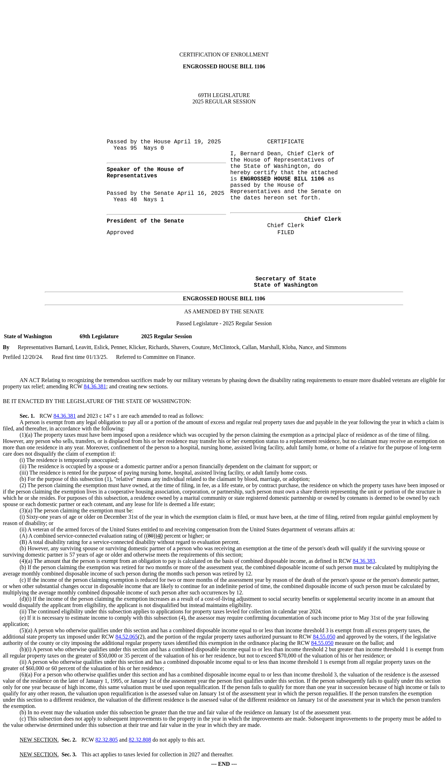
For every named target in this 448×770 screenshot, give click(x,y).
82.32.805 (107, 740)
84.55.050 (324, 637)
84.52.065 (126, 637)
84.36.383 (364, 561)
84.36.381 (95, 386)
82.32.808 (140, 740)
